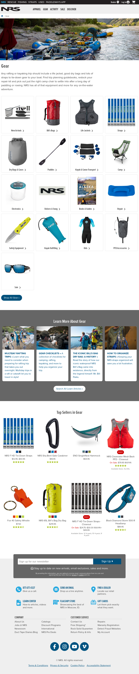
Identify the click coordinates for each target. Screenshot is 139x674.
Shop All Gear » (11, 297)
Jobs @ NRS (21, 625)
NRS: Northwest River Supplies (10, 9)
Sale (62, 9)
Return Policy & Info (81, 632)
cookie (81, 575)
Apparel (37, 9)
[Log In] (126, 2)
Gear (45, 9)
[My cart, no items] (135, 2)
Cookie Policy (78, 665)
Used (41, 2)
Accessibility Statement (99, 665)
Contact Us (76, 621)
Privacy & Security (59, 665)
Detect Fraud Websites (109, 628)
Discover (71, 9)
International (47, 628)
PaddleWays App (55, 2)
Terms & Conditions (38, 665)
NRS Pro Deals (48, 632)
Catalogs (45, 621)
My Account (104, 632)
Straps (32, 2)
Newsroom (20, 628)
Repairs (101, 621)
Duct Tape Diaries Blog (26, 632)
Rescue (12, 2)
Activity (54, 9)
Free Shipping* (78, 625)
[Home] (2, 16)
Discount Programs (51, 625)
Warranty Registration (108, 625)
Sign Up (107, 561)
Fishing (22, 2)
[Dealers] (116, 2)
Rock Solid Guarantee (82, 628)
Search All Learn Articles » (69, 388)
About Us (19, 621)
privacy (74, 575)
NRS (3, 2)
